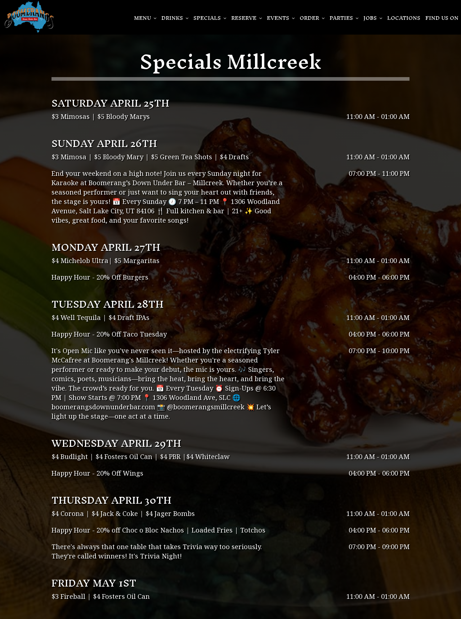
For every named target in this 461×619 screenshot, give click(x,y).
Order (312, 18)
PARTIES (344, 18)
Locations (403, 18)
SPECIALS (209, 18)
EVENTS (281, 18)
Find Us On (441, 18)
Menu (145, 18)
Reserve (246, 18)
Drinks (174, 18)
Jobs (372, 18)
